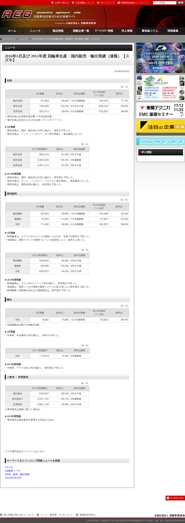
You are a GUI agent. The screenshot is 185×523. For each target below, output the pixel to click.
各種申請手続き (87, 514)
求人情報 (127, 30)
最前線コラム (150, 30)
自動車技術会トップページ (135, 2)
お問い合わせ (62, 2)
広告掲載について (84, 2)
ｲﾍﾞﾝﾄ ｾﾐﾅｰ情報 (104, 30)
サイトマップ (107, 2)
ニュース (35, 30)
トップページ (9, 39)
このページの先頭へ (175, 498)
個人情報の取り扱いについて (19, 514)
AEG (43, 16)
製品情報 (58, 30)
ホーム (12, 30)
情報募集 (172, 30)
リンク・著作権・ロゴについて (56, 514)
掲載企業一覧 (81, 30)
